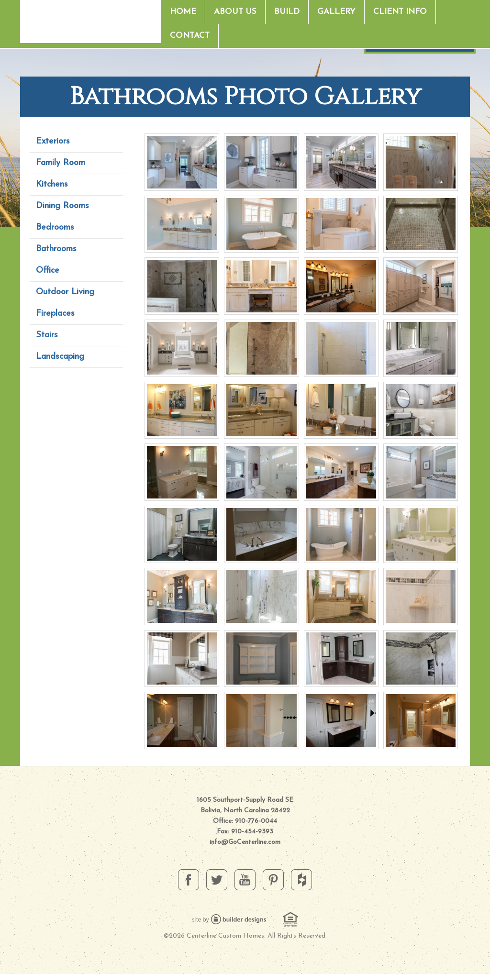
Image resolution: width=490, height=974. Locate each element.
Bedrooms (55, 227)
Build (287, 12)
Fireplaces (55, 313)
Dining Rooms (62, 205)
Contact (190, 36)
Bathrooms (56, 249)
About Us (235, 12)
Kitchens (52, 184)
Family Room (60, 162)
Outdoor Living (65, 292)
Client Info (400, 12)
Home (183, 12)
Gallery (336, 12)
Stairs (47, 335)
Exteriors (53, 141)
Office (47, 270)
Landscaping (60, 356)
